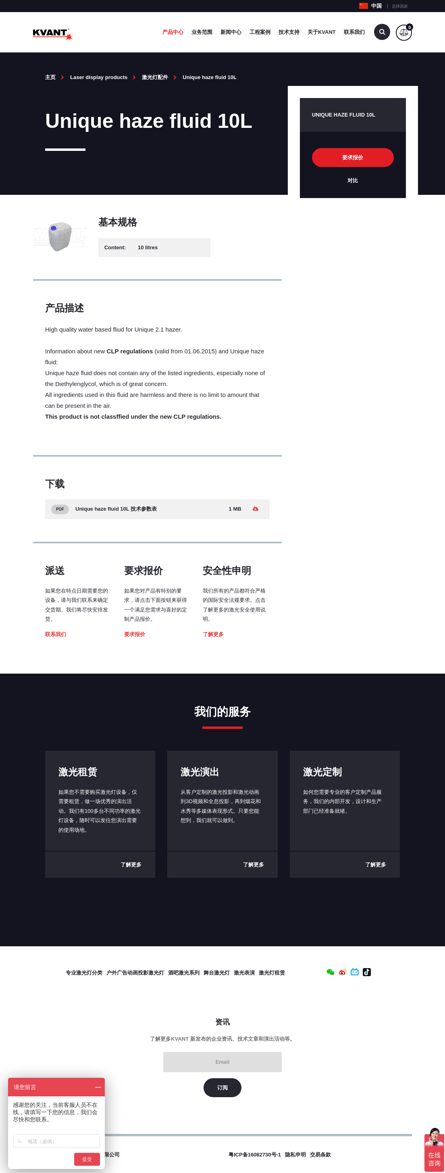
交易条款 (320, 1155)
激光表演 (244, 973)
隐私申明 (295, 1155)
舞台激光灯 (217, 973)
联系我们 (354, 32)
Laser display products (98, 77)
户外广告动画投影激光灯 (135, 973)
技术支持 (289, 32)
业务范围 (201, 32)
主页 (50, 77)
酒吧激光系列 (184, 973)
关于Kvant (322, 32)
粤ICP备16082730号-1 (255, 1155)
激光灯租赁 (272, 973)
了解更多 (213, 634)
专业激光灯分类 (84, 973)
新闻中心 (230, 32)
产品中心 (172, 32)
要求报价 (134, 634)
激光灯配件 (155, 77)
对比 (352, 180)
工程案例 (260, 32)
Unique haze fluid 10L (210, 77)
